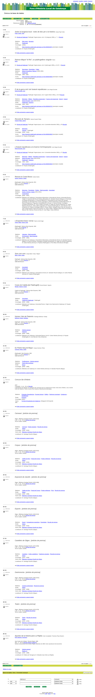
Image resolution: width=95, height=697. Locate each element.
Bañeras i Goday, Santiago (21, 318)
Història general (26, 330)
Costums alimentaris (27, 585)
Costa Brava (25, 193)
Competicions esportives (33, 522)
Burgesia (31, 41)
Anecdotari (52, 190)
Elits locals (25, 41)
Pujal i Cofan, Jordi (19, 33)
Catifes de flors (26, 458)
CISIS (46, 693)
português (75, 1)
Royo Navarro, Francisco (21, 637)
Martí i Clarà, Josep (19, 255)
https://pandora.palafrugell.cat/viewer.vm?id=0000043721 (37, 106)
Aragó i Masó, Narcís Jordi (21, 222)
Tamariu (24, 130)
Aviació (66, 99)
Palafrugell (25, 43)
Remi (16, 61)
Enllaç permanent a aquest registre (25, 53)
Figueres (24, 397)
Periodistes (31, 190)
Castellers (24, 554)
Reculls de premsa (30, 420)
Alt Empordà (25, 236)
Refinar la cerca (31, 23)
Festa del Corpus (35, 458)
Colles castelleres (33, 554)
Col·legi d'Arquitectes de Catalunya (31, 401)
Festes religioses (45, 458)
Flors (52, 490)
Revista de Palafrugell (22, 37)
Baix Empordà (33, 236)
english (85, 1)
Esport (24, 522)
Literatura (24, 234)
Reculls (61, 37)
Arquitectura (25, 395)
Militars (30, 99)
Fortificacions (25, 361)
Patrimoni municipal (54, 394)
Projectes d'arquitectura (28, 394)
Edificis (46, 394)
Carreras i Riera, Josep (20, 349)
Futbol (37, 69)
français (90, 1)
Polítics (37, 190)
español (81, 1)
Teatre (23, 617)
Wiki (54, 693)
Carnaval (24, 427)
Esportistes (32, 69)
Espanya (31, 102)
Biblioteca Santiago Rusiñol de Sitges (32, 432)
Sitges (23, 428)
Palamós (24, 331)
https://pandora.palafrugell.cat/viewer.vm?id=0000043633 (37, 134)
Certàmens (64, 394)
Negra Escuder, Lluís (20, 91)
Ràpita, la (24, 651)
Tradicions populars (44, 554)
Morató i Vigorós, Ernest (21, 286)
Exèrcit (61, 99)
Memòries (24, 99)
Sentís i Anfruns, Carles (20, 178)
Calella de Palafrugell (27, 300)
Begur (23, 365)
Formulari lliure (88, 672)
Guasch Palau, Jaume (20, 120)
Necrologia (25, 69)
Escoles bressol (39, 394)
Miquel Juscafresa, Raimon (29, 71)
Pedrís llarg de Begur (27, 363)
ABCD (49, 693)
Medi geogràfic (44, 190)
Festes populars (32, 427)
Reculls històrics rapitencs (30, 642)
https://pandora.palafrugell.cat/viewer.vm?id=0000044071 (37, 47)
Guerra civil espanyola (52, 99)
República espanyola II (39, 99)
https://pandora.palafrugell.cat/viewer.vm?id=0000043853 (37, 76)
